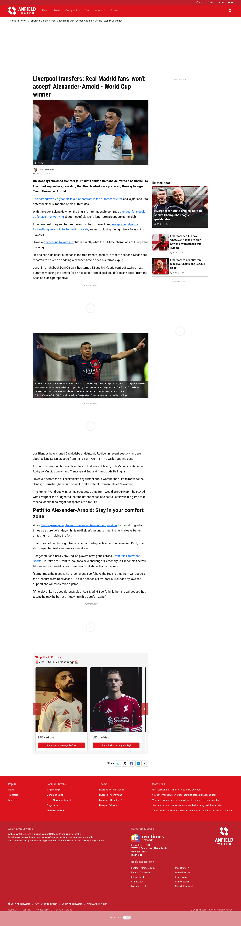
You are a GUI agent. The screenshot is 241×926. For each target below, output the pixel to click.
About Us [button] (100, 10)
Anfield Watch (182, 881)
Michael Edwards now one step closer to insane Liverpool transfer (185, 800)
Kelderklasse (181, 877)
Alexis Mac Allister (56, 810)
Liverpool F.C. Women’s (110, 795)
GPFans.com (137, 881)
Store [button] (114, 10)
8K (230, 2)
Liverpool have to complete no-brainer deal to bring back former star (187, 805)
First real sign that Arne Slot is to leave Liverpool (176, 789)
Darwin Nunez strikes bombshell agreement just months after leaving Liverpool (192, 810)
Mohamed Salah (55, 795)
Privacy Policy (43, 909)
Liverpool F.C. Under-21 (110, 800)
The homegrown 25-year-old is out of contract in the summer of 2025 (78, 199)
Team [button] (57, 10)
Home (13, 20)
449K (211, 2)
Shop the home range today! (116, 745)
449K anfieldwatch (46, 904)
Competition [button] (72, 10)
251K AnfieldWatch (19, 904)
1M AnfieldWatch (72, 904)
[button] (230, 11)
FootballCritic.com (140, 872)
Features (12, 800)
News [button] (45, 10)
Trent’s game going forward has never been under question (79, 525)
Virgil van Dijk (53, 789)
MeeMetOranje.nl (184, 886)
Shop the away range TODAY (61, 745)
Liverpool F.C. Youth (109, 805)
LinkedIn (137, 855)
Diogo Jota (52, 805)
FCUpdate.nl (137, 877)
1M (221, 2)
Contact (26, 909)
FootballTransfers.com (143, 868)
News (24, 20)
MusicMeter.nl (182, 868)
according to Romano (59, 242)
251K (200, 2)
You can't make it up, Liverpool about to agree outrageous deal (184, 795)
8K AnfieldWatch (97, 904)
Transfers (13, 795)
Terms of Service (63, 909)
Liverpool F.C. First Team (111, 789)
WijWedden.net (182, 872)
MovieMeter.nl (138, 886)
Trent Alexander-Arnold (59, 800)
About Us (13, 909)
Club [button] (87, 10)
